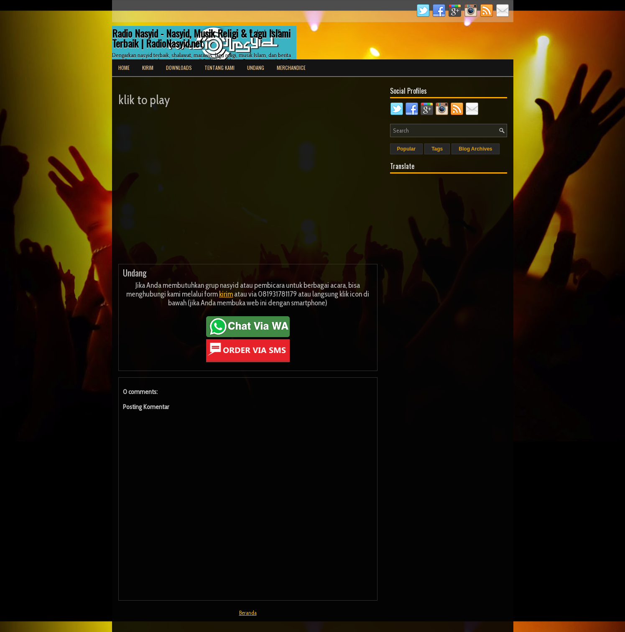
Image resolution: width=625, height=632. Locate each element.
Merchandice (291, 67)
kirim (226, 294)
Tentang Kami (219, 67)
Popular (406, 149)
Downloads (179, 67)
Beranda (248, 612)
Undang (255, 67)
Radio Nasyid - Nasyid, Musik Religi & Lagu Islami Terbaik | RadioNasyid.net (201, 38)
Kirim (147, 67)
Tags (437, 149)
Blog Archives (475, 149)
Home (124, 67)
